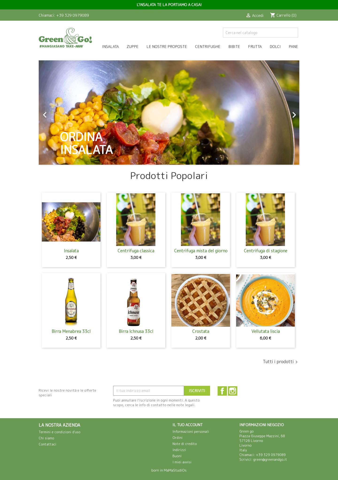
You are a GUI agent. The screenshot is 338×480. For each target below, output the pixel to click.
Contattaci (47, 444)
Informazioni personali (191, 431)
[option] (169, 112)
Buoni (177, 456)
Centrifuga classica (136, 251)
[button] (58, 112)
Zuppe (132, 46)
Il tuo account (188, 424)
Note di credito (185, 443)
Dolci (275, 46)
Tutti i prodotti (281, 362)
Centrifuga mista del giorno (200, 251)
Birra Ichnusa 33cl (136, 331)
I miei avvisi (182, 462)
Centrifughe (207, 46)
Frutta (255, 46)
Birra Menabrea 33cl (71, 331)
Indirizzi (179, 450)
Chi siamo (46, 438)
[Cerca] (260, 32)
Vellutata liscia (265, 331)
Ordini (178, 437)
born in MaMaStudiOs (169, 470)
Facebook (222, 391)
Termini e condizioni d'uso (60, 432)
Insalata (110, 46)
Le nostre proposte (166, 46)
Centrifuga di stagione (265, 251)
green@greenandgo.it (270, 459)
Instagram (232, 391)
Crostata (200, 331)
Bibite (234, 46)
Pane (293, 46)
